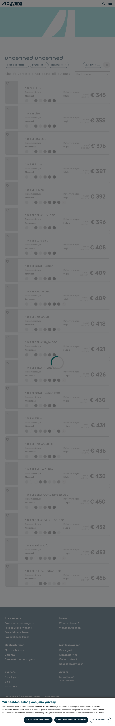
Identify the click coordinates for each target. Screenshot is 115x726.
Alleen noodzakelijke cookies (71, 720)
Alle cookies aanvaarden (38, 720)
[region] (57, 711)
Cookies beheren (100, 720)
